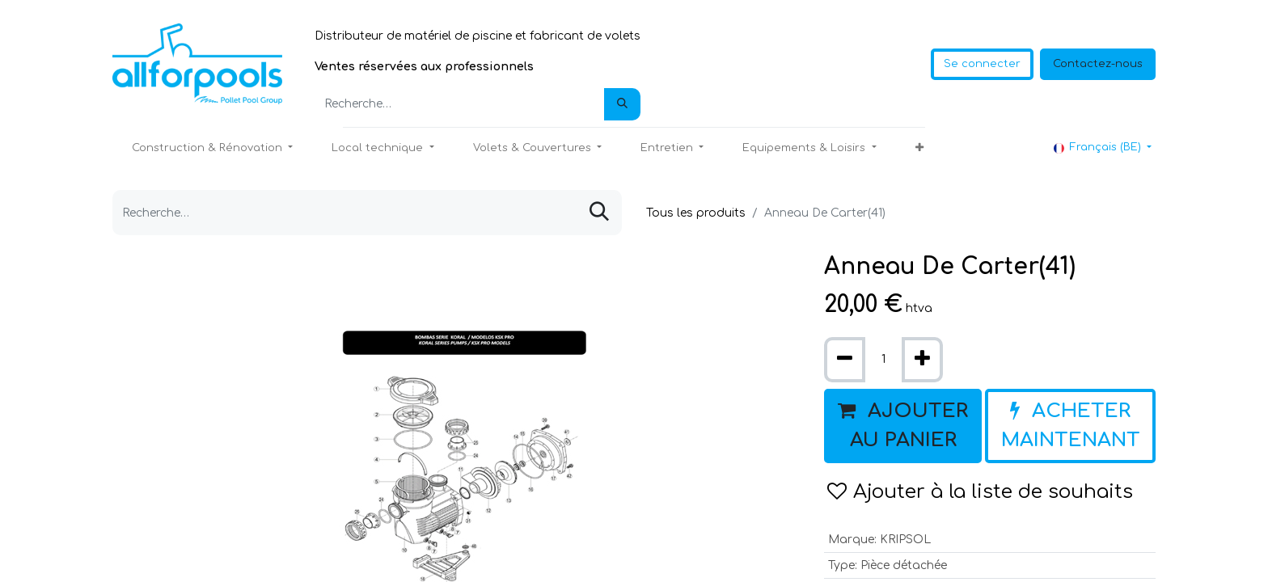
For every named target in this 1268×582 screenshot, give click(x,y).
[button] (919, 148)
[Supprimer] (844, 359)
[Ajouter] (922, 359)
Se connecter (982, 64)
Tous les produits (696, 213)
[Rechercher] (622, 104)
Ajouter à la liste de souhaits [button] (980, 492)
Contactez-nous (1098, 64)
